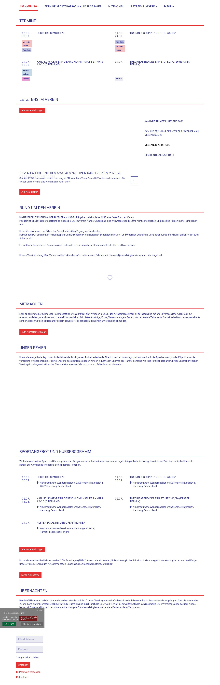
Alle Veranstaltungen (32, 108)
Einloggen (23, 662)
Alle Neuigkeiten (29, 189)
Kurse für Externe (30, 573)
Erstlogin (22, 675)
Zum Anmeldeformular (33, 329)
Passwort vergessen (28, 670)
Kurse (119, 76)
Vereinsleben (26, 41)
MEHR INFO (9, 613)
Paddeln (26, 48)
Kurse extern (26, 70)
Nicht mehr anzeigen (32, 613)
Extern (26, 76)
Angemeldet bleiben (27, 655)
